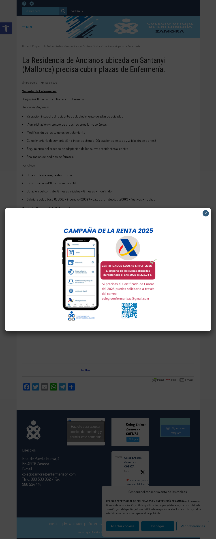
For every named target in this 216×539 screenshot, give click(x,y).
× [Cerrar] (205, 213)
